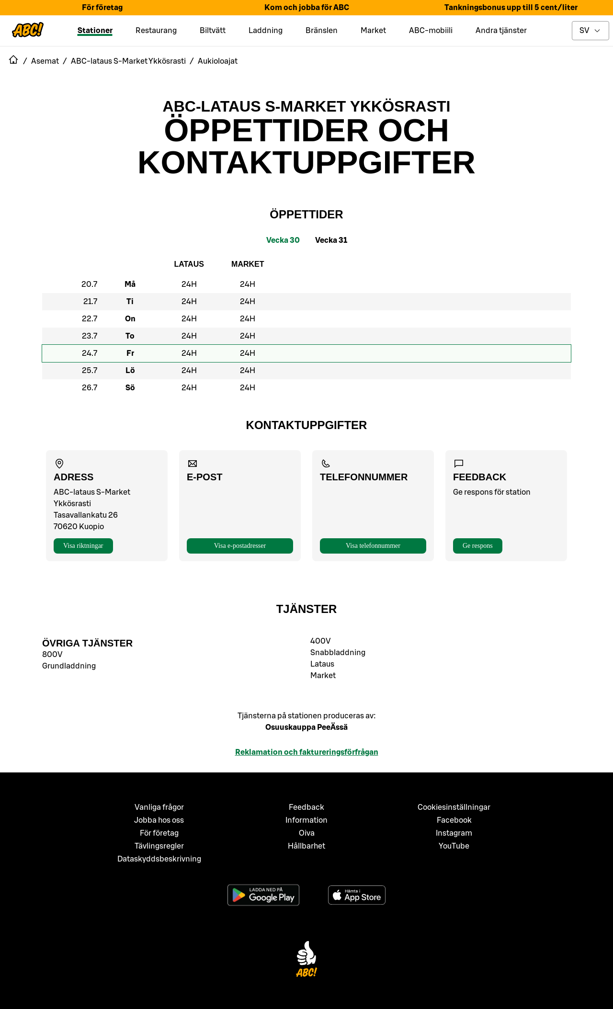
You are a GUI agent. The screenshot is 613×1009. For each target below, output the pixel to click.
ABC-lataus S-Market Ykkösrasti (307, 106)
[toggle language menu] (590, 30)
